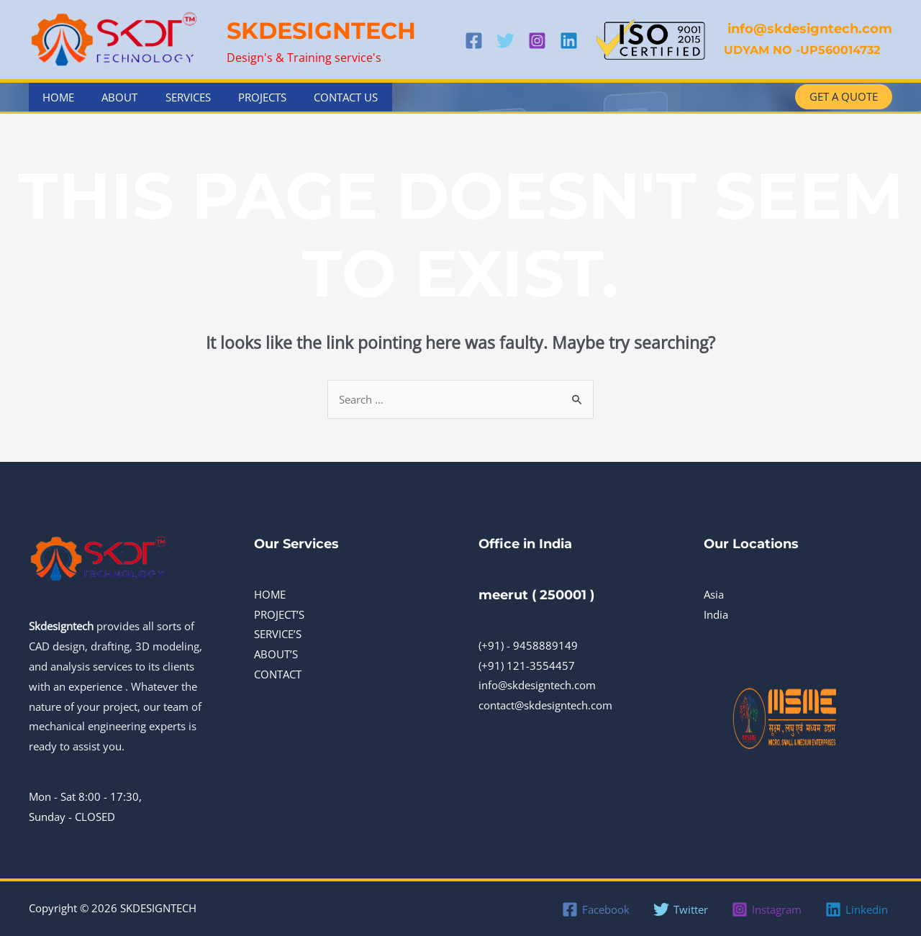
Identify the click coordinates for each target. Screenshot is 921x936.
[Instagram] (537, 41)
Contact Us (319, 97)
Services (173, 97)
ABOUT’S (276, 654)
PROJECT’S (279, 614)
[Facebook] (474, 41)
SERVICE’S (277, 634)
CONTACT (277, 674)
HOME (270, 594)
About (111, 97)
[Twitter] (505, 41)
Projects (241, 97)
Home (55, 97)
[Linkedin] (569, 41)
